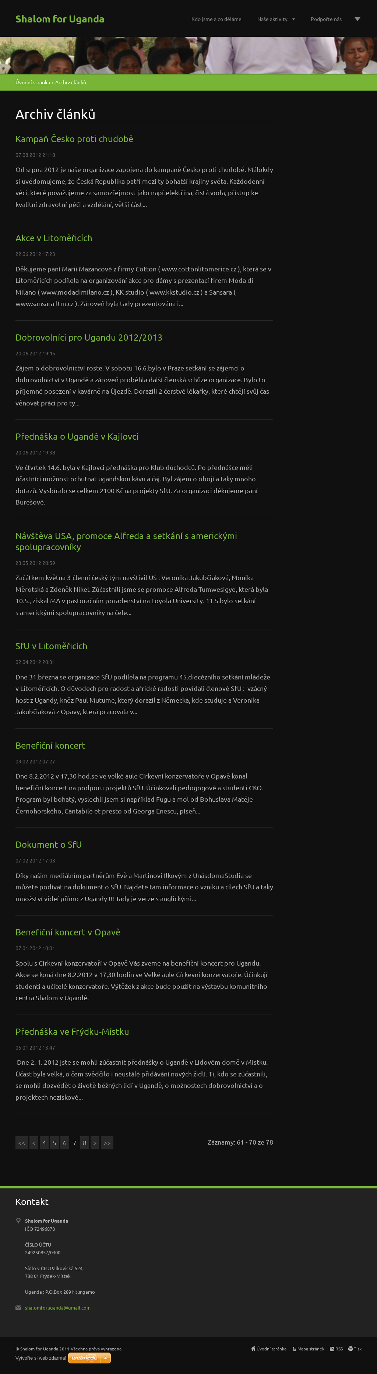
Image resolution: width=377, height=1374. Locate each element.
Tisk (358, 1349)
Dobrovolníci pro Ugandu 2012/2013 (89, 337)
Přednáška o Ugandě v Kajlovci (76, 436)
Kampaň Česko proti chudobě (74, 138)
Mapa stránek (310, 1349)
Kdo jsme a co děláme (216, 18)
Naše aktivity (272, 18)
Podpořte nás (326, 18)
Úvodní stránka (32, 82)
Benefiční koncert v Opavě (67, 932)
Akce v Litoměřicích (53, 237)
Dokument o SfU (48, 844)
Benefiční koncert (50, 745)
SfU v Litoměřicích (51, 645)
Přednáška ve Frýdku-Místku (72, 1031)
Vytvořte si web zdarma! (40, 1358)
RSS (339, 1349)
